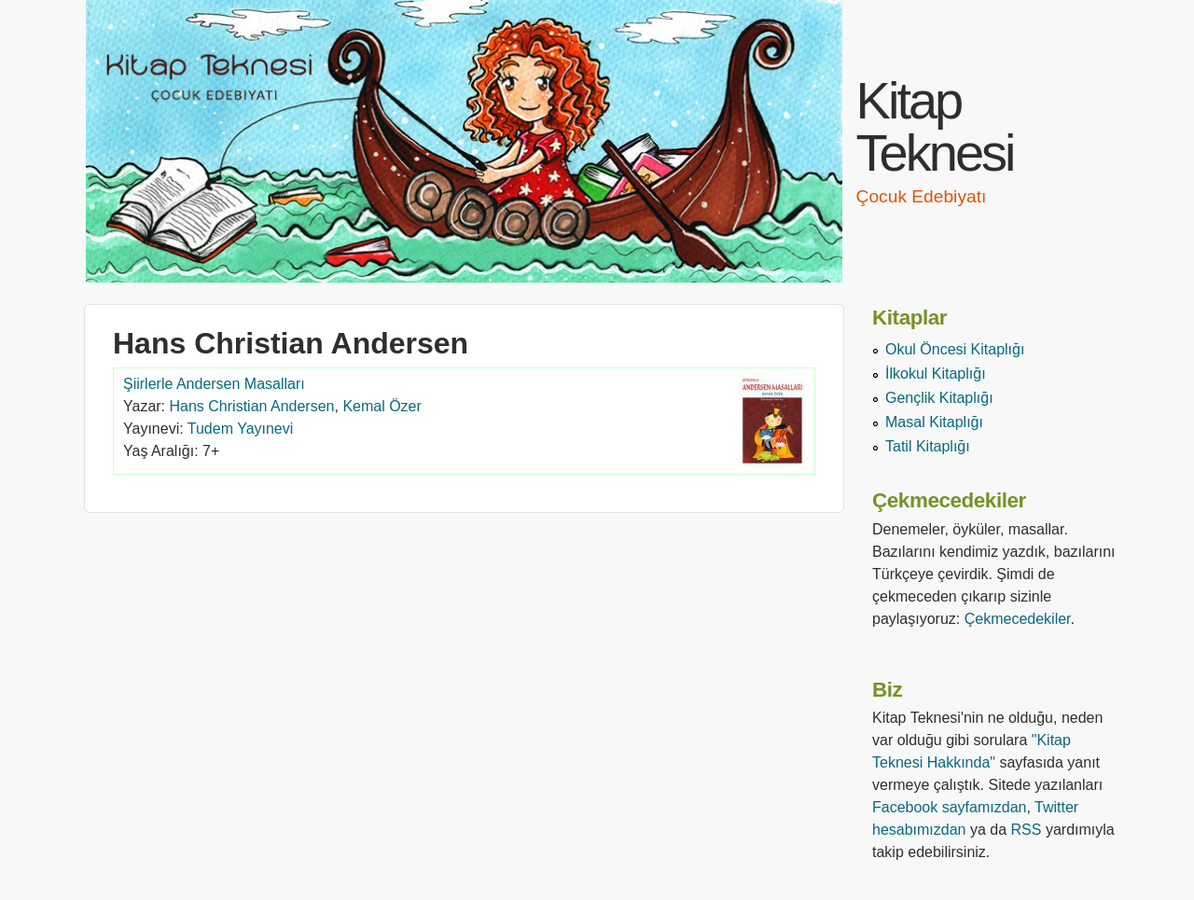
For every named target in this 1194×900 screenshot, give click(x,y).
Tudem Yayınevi (240, 428)
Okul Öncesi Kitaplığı (954, 349)
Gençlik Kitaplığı (939, 398)
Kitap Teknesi (935, 126)
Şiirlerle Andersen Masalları (214, 384)
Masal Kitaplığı (934, 422)
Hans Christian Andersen (252, 406)
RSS (1026, 830)
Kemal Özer (381, 406)
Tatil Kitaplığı (927, 446)
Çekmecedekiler (1018, 619)
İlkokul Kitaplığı (935, 373)
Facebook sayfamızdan (949, 807)
